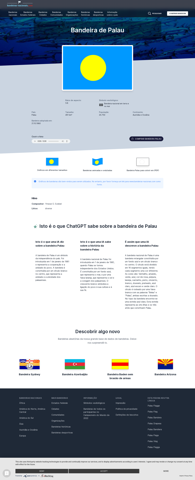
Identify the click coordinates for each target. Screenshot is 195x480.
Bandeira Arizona (165, 374)
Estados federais (59, 403)
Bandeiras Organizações (72, 13)
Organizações (57, 420)
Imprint (181, 476)
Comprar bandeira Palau (146, 139)
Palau (34, 115)
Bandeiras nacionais (12, 13)
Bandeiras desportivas (98, 13)
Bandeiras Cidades (43, 13)
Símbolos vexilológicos (94, 403)
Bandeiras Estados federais (28, 13)
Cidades (55, 409)
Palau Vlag (153, 441)
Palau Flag (152, 411)
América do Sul (26, 418)
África (22, 403)
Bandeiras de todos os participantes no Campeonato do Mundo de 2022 (96, 413)
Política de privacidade (126, 409)
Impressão (120, 403)
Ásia (21, 424)
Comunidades (57, 415)
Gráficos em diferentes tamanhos (52, 170)
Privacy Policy (188, 476)
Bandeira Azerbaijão (75, 374)
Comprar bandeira (177, 13)
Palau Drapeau (154, 423)
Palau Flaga (153, 435)
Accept (104, 471)
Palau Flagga (154, 447)
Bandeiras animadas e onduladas (97, 170)
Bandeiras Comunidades (56, 13)
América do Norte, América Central (32, 410)
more (166, 471)
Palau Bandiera (155, 429)
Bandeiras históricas (85, 13)
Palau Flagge (154, 405)
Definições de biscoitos (127, 415)
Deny (41, 471)
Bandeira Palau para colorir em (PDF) (143, 170)
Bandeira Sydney (29, 374)
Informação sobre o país (112, 13)
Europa (22, 435)
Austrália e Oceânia (28, 429)
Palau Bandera (154, 417)
